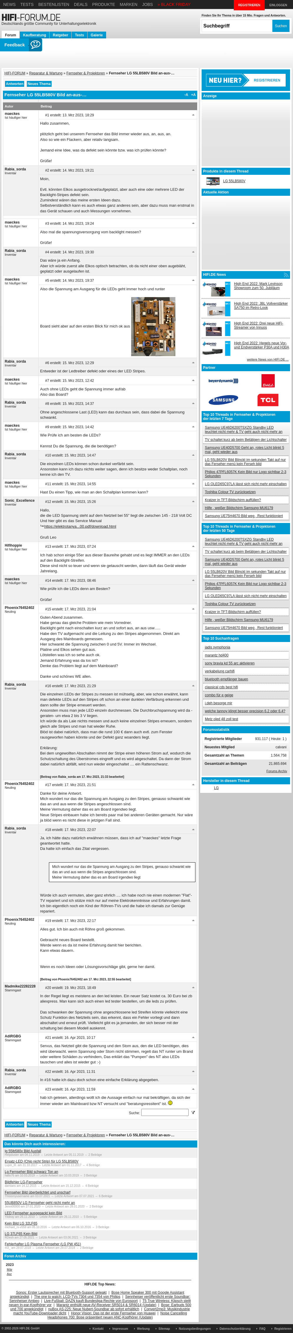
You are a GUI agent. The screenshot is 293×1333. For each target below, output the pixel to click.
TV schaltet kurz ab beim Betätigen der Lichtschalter (246, 440)
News (9, 4)
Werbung (143, 1328)
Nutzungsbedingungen (195, 1328)
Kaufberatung (34, 35)
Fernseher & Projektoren (85, 73)
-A (186, 95)
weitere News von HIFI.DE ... (268, 359)
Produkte (103, 4)
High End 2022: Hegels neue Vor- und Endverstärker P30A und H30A (261, 345)
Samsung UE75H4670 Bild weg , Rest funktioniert (244, 516)
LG (216, 788)
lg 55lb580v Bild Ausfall (23, 1151)
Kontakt (98, 1328)
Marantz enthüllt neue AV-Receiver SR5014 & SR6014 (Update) (107, 1305)
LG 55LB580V (234, 181)
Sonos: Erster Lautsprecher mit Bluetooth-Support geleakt (61, 1292)
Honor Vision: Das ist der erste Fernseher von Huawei (113, 1313)
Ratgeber (60, 35)
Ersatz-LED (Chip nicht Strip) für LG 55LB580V (41, 1161)
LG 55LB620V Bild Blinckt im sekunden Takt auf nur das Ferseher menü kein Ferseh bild (245, 462)
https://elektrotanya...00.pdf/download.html (80, 526)
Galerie (97, 35)
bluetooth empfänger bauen (226, 679)
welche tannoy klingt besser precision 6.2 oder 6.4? (245, 711)
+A (193, 95)
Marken (128, 4)
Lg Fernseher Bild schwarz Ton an (31, 1172)
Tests (27, 4)
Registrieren (283, 1328)
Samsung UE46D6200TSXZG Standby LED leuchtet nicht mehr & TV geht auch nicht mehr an (243, 430)
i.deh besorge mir (218, 703)
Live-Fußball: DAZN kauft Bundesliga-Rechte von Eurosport (91, 1301)
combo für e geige (219, 695)
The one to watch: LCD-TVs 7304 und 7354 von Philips (77, 1297)
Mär (9, 1269)
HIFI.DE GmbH (29, 1328)
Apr (9, 1274)
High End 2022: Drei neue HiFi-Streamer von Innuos (258, 325)
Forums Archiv (276, 771)
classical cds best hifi (221, 687)
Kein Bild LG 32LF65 (21, 1223)
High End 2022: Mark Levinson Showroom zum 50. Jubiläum (258, 286)
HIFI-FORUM (14, 73)
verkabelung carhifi (220, 671)
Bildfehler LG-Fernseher (23, 1182)
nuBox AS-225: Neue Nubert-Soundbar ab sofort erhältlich (93, 1309)
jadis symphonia (217, 647)
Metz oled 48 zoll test (221, 719)
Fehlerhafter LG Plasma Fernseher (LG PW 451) (43, 1244)
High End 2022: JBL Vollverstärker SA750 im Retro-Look (261, 306)
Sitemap (164, 1328)
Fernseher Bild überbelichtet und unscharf (37, 1192)
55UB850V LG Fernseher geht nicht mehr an (40, 1203)
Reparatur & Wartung (45, 73)
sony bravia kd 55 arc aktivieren (230, 663)
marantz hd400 (216, 655)
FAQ (262, 1328)
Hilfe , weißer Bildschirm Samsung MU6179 (239, 508)
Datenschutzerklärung (235, 1328)
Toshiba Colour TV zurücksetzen (230, 492)
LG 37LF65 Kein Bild (21, 1234)
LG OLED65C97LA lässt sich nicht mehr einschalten (246, 484)
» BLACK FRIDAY (174, 4)
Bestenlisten (53, 4)
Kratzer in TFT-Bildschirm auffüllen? (233, 500)
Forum (10, 35)
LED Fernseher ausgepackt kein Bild (33, 1213)
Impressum (120, 1328)
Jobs (147, 4)
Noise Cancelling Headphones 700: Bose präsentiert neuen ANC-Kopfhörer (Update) (117, 1315)
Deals (81, 4)
